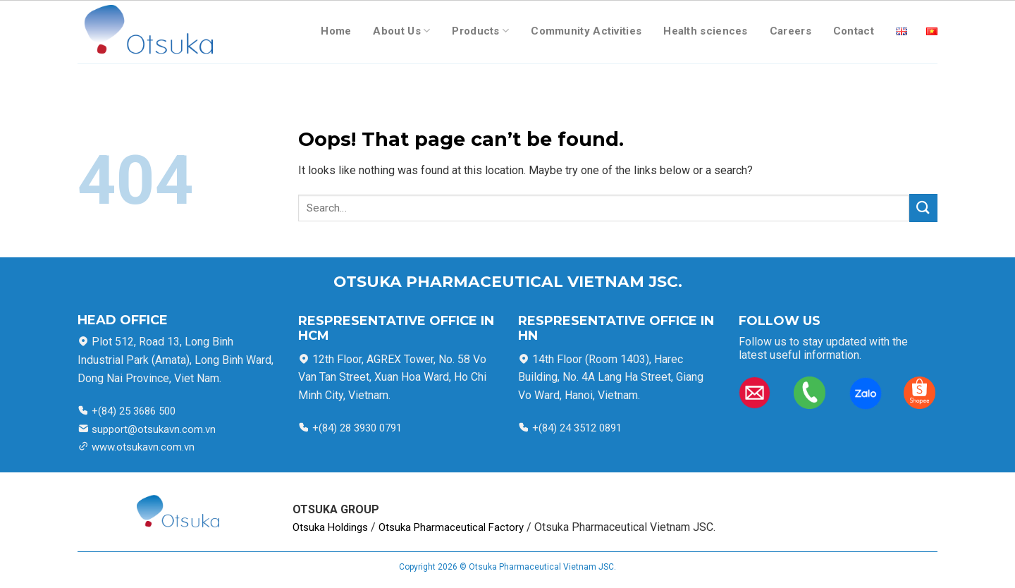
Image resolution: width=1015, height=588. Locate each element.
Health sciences (705, 31)
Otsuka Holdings (330, 527)
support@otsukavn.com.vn (154, 429)
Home (336, 31)
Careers (790, 31)
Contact (853, 31)
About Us (401, 30)
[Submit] (923, 207)
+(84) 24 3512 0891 (575, 428)
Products (480, 30)
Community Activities (586, 31)
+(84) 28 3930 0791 (357, 428)
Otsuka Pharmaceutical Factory (451, 527)
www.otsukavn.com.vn (143, 447)
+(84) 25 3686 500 (132, 411)
